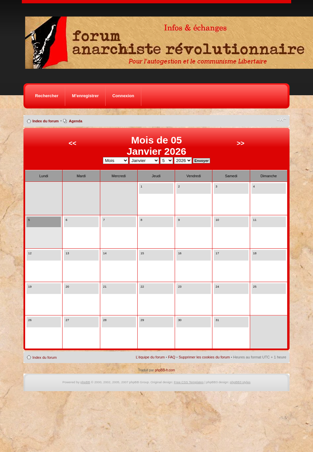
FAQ (171, 357)
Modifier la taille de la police (281, 120)
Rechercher (46, 95)
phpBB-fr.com (165, 370)
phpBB (85, 382)
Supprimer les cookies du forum (204, 357)
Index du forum (45, 121)
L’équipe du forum (150, 357)
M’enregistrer (85, 95)
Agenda (75, 121)
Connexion (123, 95)
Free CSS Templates (189, 382)
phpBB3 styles (240, 382)
